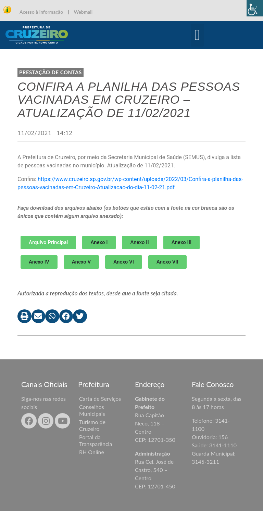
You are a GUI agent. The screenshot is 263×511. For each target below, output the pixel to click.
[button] (197, 35)
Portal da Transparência (95, 440)
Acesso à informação (41, 12)
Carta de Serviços (100, 398)
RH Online (91, 452)
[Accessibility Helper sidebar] (255, 8)
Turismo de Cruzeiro (92, 425)
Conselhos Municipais (92, 410)
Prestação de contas (50, 72)
